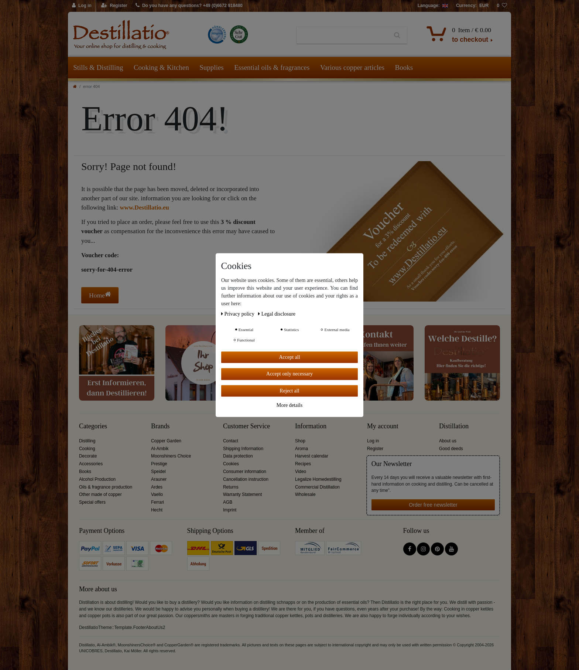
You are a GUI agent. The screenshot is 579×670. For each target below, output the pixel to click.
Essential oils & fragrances (271, 67)
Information (310, 426)
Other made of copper (100, 494)
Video (300, 471)
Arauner (159, 479)
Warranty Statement (242, 494)
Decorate (88, 456)
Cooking (87, 448)
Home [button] (100, 295)
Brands (160, 426)
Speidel (158, 471)
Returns (231, 487)
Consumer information (244, 471)
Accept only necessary (289, 374)
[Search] (397, 35)
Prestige (159, 463)
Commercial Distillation (317, 487)
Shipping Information (243, 448)
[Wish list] (502, 6)
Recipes (303, 463)
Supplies (211, 67)
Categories (93, 426)
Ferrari (157, 502)
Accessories (91, 463)
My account (382, 426)
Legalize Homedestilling (318, 479)
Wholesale (305, 494)
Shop (300, 440)
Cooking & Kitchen (161, 67)
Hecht (156, 510)
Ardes (156, 487)
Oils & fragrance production (105, 487)
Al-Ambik (160, 448)
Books (404, 67)
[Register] (114, 6)
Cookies (231, 463)
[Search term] (342, 35)
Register (375, 448)
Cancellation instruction (245, 479)
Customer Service (246, 426)
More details (289, 405)
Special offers (92, 502)
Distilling (87, 440)
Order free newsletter (433, 505)
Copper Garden (166, 440)
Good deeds (451, 448)
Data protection (238, 456)
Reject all (289, 391)
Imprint (229, 510)
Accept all (289, 357)
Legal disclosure (276, 314)
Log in (373, 440)
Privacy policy (238, 314)
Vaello (157, 494)
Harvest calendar (311, 456)
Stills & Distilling (98, 67)
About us (447, 440)
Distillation (454, 426)
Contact (230, 440)
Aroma (301, 448)
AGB (227, 502)
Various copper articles (352, 67)
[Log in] (82, 6)
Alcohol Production (97, 479)
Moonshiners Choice (171, 456)
